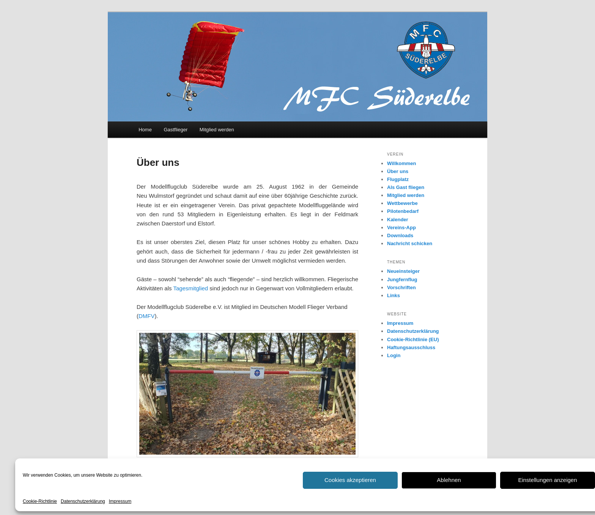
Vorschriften (401, 287)
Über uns (397, 171)
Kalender (397, 219)
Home (145, 129)
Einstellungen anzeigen (547, 480)
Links (393, 295)
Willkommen (401, 163)
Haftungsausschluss (411, 347)
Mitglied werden (217, 129)
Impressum (120, 501)
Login (393, 355)
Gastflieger (175, 129)
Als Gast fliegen (405, 187)
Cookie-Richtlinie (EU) (413, 339)
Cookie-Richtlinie (40, 501)
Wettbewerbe (402, 203)
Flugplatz (398, 179)
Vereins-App (401, 227)
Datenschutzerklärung (83, 501)
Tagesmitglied (190, 288)
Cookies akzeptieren (350, 480)
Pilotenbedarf (403, 211)
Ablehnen (449, 480)
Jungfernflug (402, 279)
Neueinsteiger (403, 271)
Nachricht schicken (409, 243)
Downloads (400, 235)
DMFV (147, 316)
